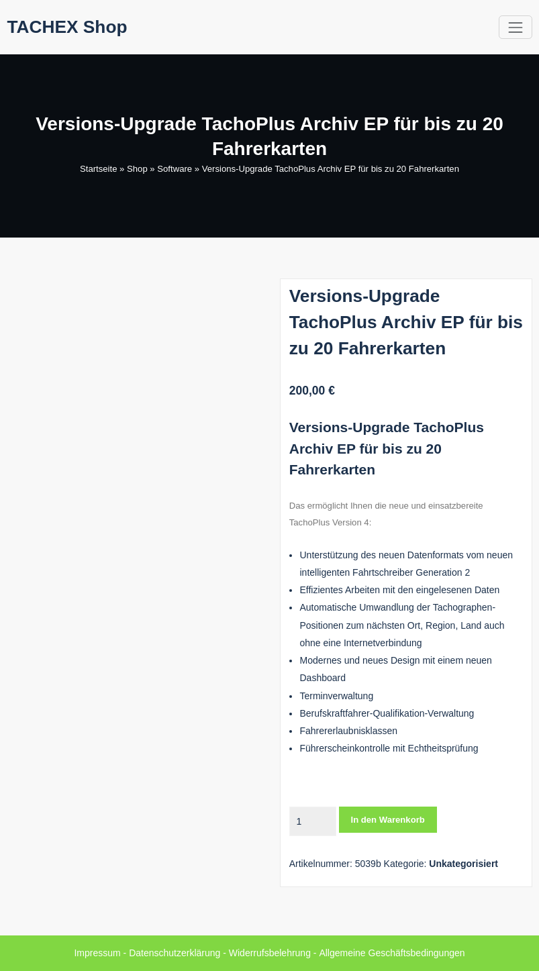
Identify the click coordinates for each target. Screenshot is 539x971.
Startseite (98, 169)
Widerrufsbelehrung (270, 953)
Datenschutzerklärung (175, 953)
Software (174, 169)
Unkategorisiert (463, 863)
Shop (137, 169)
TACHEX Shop (67, 27)
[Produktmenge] (312, 821)
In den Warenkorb (388, 820)
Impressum (98, 953)
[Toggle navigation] (515, 27)
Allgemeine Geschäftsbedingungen (391, 953)
